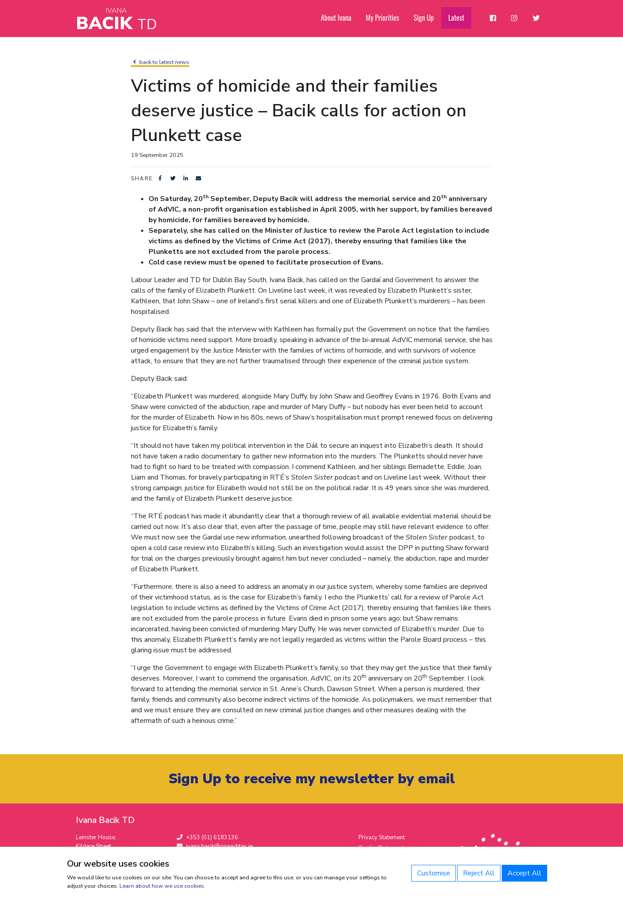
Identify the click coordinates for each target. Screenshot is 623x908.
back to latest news (160, 62)
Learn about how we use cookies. (162, 886)
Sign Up (426, 18)
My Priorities (385, 18)
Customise (433, 873)
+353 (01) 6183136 (207, 838)
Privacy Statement (381, 838)
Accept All (524, 873)
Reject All (479, 873)
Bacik (116, 19)
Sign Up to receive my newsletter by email (311, 779)
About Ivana (340, 18)
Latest (458, 18)
